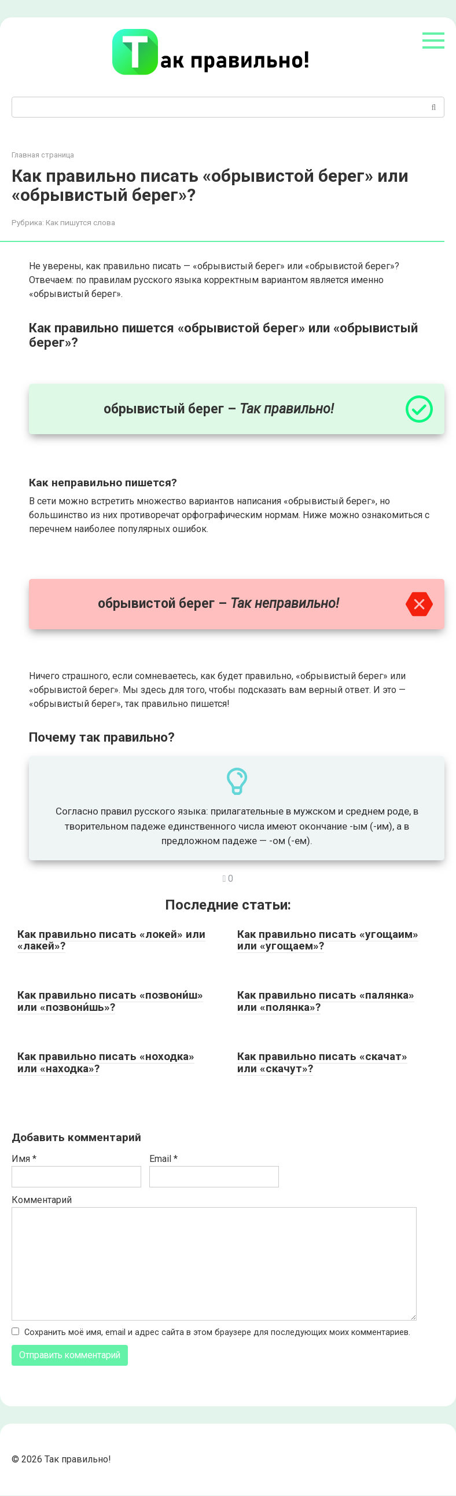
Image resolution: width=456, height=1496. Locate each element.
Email (163, 1158)
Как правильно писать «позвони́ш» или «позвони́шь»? (110, 1001)
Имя (24, 1158)
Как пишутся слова (80, 222)
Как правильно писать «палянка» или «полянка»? (325, 1001)
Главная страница (43, 155)
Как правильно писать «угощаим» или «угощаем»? (327, 940)
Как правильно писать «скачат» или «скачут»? (322, 1062)
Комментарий (42, 1199)
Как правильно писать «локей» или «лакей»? (111, 940)
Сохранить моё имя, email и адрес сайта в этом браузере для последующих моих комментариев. (217, 1332)
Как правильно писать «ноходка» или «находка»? (105, 1062)
